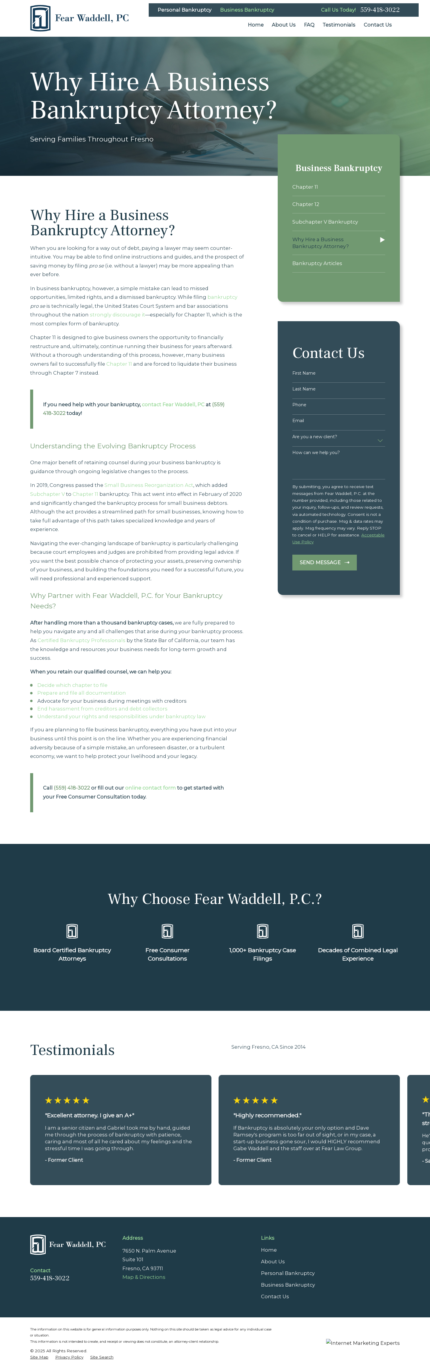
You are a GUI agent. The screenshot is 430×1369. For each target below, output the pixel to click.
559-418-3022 (380, 10)
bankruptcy (222, 297)
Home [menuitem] (256, 25)
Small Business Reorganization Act (149, 485)
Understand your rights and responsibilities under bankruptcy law (121, 716)
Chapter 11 (119, 364)
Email (298, 420)
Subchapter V (47, 494)
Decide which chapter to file (72, 685)
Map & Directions (143, 1277)
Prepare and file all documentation (81, 693)
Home (269, 1250)
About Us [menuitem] (284, 25)
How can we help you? (316, 452)
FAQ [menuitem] (309, 25)
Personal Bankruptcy (184, 10)
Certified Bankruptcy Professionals (81, 640)
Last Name (304, 389)
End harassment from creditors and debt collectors (102, 709)
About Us (273, 1262)
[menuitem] (338, 187)
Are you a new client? (314, 436)
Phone (299, 404)
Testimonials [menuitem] (338, 25)
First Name (304, 373)
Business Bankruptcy (247, 10)
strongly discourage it (117, 315)
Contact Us (275, 1296)
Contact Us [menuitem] (378, 25)
